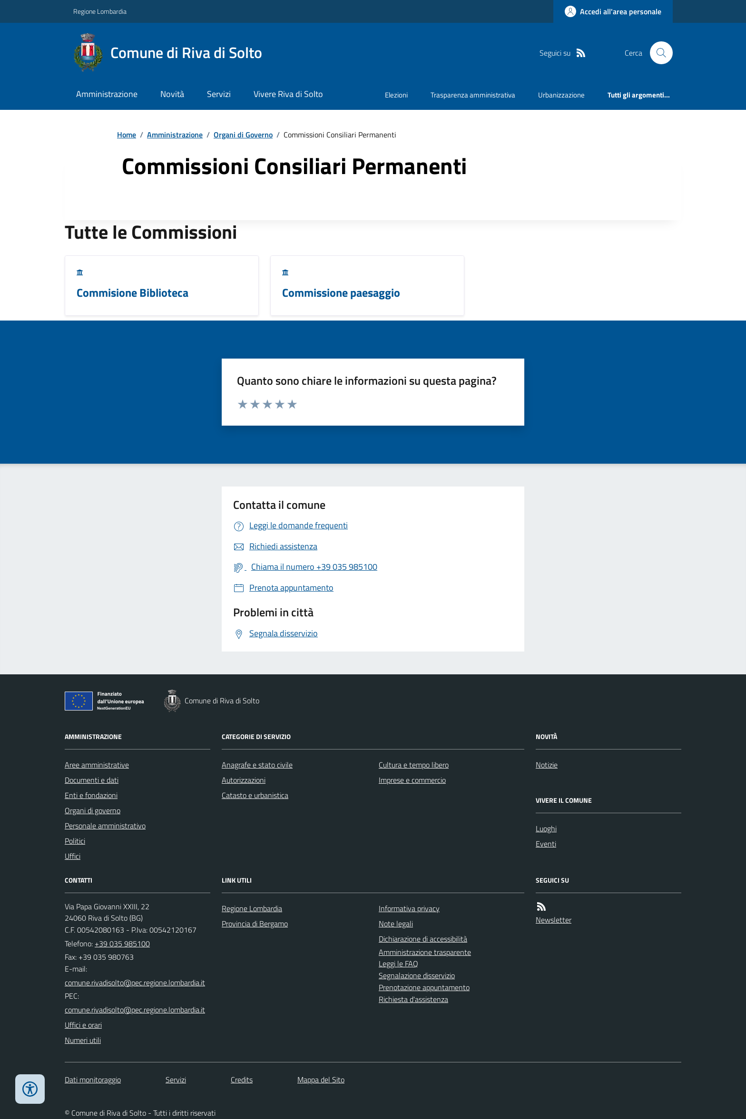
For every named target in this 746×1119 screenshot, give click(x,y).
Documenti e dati (91, 780)
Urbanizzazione (561, 94)
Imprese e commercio (412, 780)
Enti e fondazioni (91, 795)
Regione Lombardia (100, 11)
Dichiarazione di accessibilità (423, 938)
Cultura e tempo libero (414, 764)
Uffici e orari (83, 1025)
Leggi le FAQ (398, 963)
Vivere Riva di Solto (288, 94)
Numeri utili (83, 1040)
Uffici (72, 856)
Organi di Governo (243, 134)
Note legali (396, 923)
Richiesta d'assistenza (413, 999)
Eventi (546, 843)
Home (126, 134)
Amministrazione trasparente (425, 952)
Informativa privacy (409, 908)
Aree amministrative (97, 764)
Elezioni (396, 94)
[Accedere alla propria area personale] (613, 11)
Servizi (219, 94)
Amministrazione (106, 94)
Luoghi (546, 828)
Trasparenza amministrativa (473, 94)
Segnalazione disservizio (417, 975)
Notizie (547, 764)
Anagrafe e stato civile (257, 764)
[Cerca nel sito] (657, 52)
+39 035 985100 (122, 943)
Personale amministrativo (105, 825)
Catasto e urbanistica (255, 795)
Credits (242, 1079)
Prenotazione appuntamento (424, 987)
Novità (172, 94)
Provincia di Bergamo (255, 923)
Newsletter (553, 919)
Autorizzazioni (243, 780)
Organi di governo (92, 810)
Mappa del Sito (320, 1079)
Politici (75, 841)
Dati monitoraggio (93, 1079)
